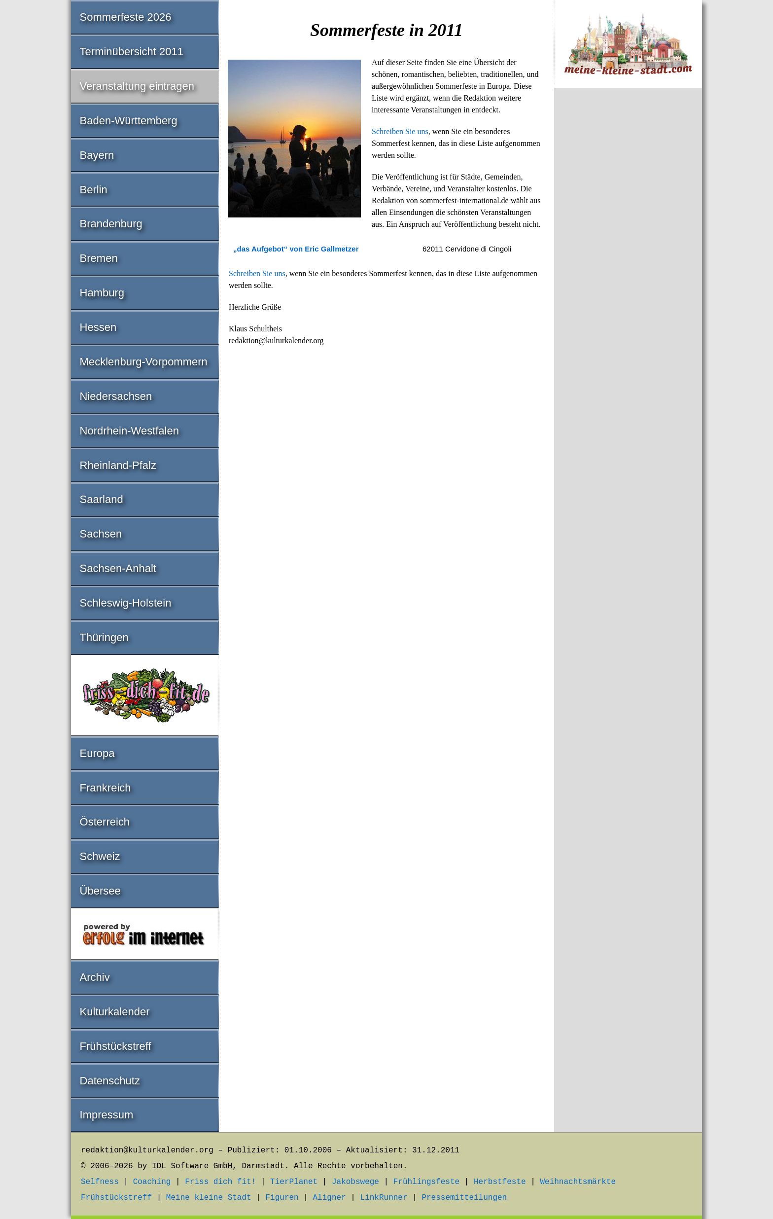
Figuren (281, 1197)
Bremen (99, 258)
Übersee (100, 891)
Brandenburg (111, 223)
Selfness (100, 1182)
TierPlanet (293, 1182)
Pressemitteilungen (464, 1197)
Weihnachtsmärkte (578, 1182)
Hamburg (102, 293)
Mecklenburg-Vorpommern (144, 362)
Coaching (152, 1182)
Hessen (98, 327)
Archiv (95, 977)
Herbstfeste (500, 1182)
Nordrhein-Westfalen (129, 431)
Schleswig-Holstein (126, 603)
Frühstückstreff (115, 1046)
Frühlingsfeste (426, 1182)
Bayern (97, 155)
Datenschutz (110, 1081)
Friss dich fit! (220, 1182)
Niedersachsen (116, 396)
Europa (97, 753)
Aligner (329, 1197)
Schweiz (100, 856)
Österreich (105, 822)
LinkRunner (384, 1197)
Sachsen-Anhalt (118, 568)
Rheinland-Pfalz (118, 465)
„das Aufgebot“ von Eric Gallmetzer (296, 249)
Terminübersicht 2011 (131, 51)
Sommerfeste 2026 (126, 17)
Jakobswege (355, 1182)
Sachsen (101, 534)
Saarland (101, 499)
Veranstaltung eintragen (137, 86)
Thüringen (104, 637)
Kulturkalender (115, 1011)
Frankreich (105, 788)
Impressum (107, 1115)
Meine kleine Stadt (208, 1197)
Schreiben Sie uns (400, 131)
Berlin (93, 189)
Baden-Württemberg (128, 120)
